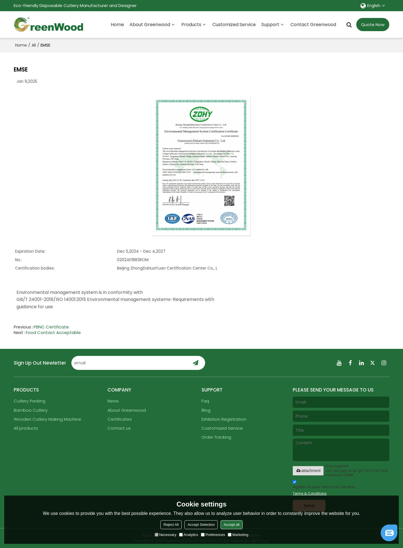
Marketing (238, 535)
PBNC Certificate (51, 327)
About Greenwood (150, 24)
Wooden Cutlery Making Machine (47, 419)
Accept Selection (201, 524)
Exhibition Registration (224, 419)
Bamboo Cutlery (31, 410)
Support (270, 24)
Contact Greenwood (313, 24)
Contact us (119, 428)
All (34, 45)
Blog (206, 410)
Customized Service (234, 24)
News (113, 401)
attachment (308, 470)
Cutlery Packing (29, 401)
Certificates (119, 419)
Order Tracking (216, 437)
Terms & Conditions (310, 493)
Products (191, 24)
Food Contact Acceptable (53, 332)
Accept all (231, 524)
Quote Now (373, 24)
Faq (205, 401)
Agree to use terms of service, (324, 488)
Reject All (171, 524)
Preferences (213, 535)
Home (117, 24)
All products (26, 428)
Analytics (188, 535)
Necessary (165, 535)
